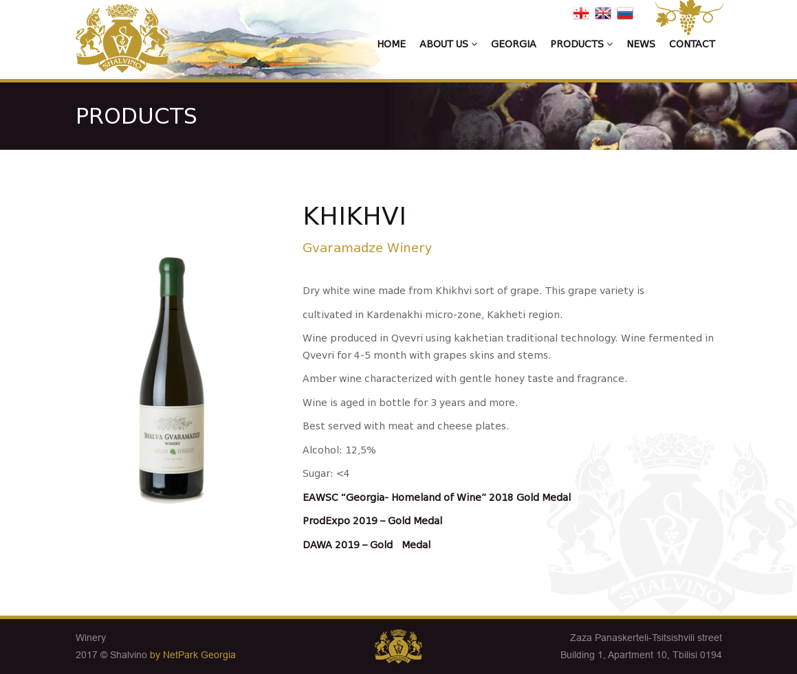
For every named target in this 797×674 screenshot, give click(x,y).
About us (448, 44)
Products (581, 44)
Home (391, 44)
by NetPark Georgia (193, 654)
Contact (692, 44)
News (640, 44)
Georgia (513, 44)
